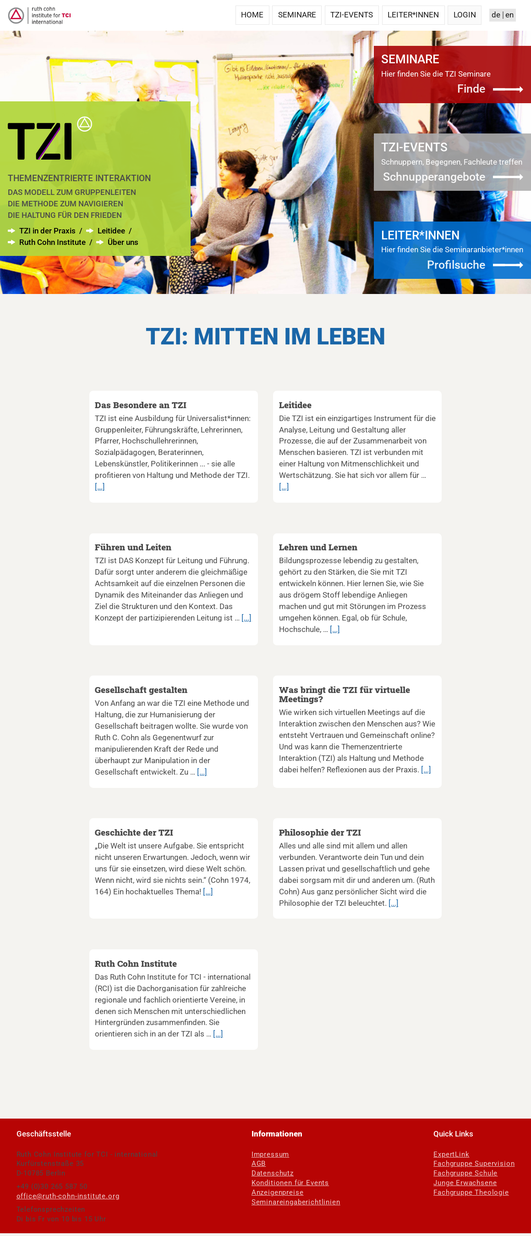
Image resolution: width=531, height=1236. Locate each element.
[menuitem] (50, 164)
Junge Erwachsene (465, 1183)
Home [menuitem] (252, 15)
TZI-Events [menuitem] (351, 15)
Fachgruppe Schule (465, 1173)
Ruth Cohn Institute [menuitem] (53, 242)
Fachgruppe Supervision (474, 1164)
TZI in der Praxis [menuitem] (47, 231)
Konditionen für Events (290, 1183)
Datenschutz (273, 1173)
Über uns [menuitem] (123, 242)
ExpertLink (451, 1154)
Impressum (271, 1154)
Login (465, 15)
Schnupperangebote (434, 176)
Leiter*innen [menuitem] (413, 15)
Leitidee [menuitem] (112, 231)
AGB (259, 1164)
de (496, 15)
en (509, 15)
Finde (471, 88)
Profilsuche (456, 265)
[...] (100, 486)
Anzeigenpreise (278, 1193)
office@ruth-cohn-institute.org (68, 1196)
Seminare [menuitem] (297, 15)
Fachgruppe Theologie (471, 1193)
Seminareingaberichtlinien (296, 1202)
